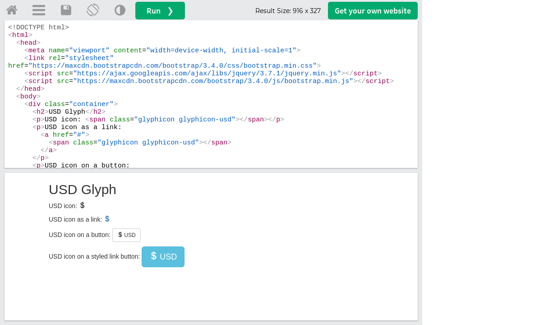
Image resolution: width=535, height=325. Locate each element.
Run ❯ (160, 10)
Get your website (373, 10)
